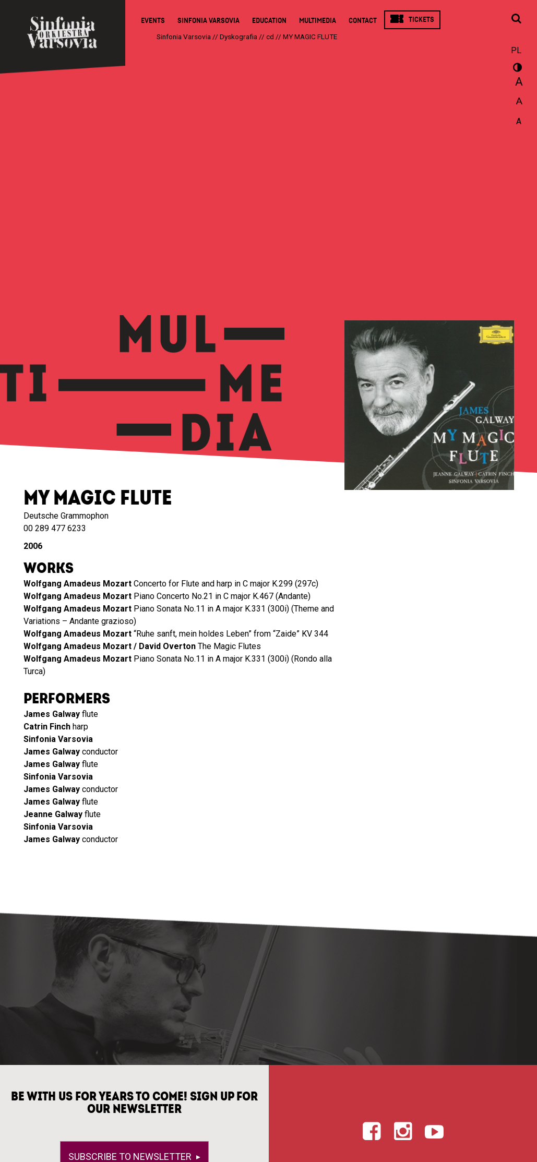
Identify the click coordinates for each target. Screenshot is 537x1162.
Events (153, 21)
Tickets (421, 19)
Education (269, 21)
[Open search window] (516, 19)
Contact (363, 21)
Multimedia (317, 21)
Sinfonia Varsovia (208, 21)
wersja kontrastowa (516, 69)
